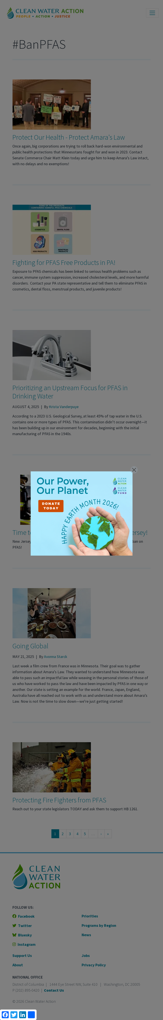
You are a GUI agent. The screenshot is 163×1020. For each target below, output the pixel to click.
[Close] (134, 470)
